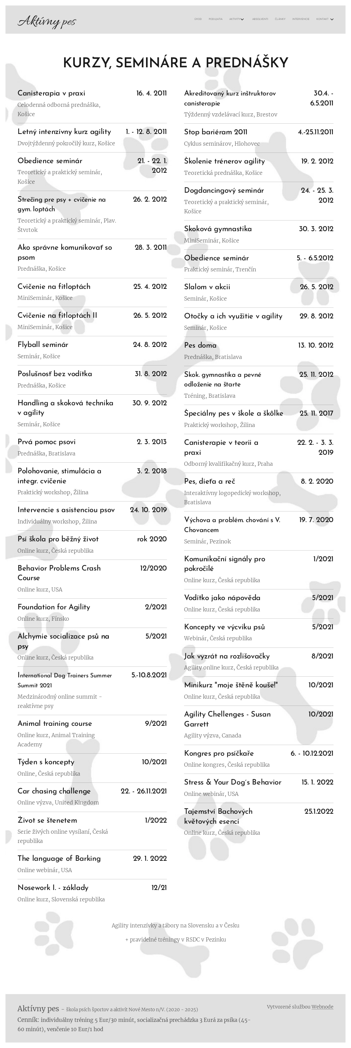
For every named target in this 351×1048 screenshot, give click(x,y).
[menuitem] (283, 19)
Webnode (323, 1007)
